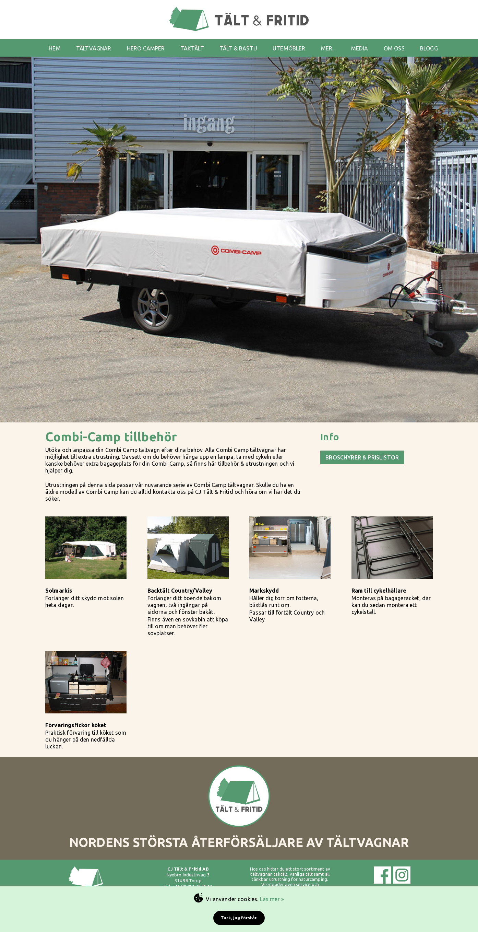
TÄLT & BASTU (238, 48)
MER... (328, 48)
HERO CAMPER (146, 48)
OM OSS (394, 48)
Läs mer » (272, 899)
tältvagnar (261, 874)
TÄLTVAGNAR (93, 48)
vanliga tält (301, 874)
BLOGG (429, 48)
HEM (54, 48)
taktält (280, 874)
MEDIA (359, 48)
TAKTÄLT (192, 48)
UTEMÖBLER (289, 48)
